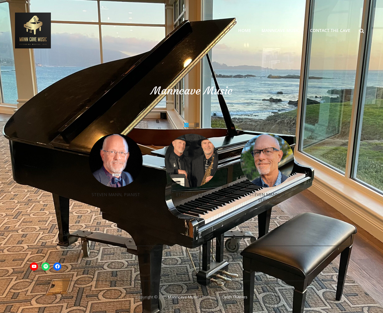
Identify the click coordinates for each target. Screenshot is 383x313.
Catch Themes (234, 297)
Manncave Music (281, 30)
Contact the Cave (330, 30)
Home (244, 30)
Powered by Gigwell (191, 217)
